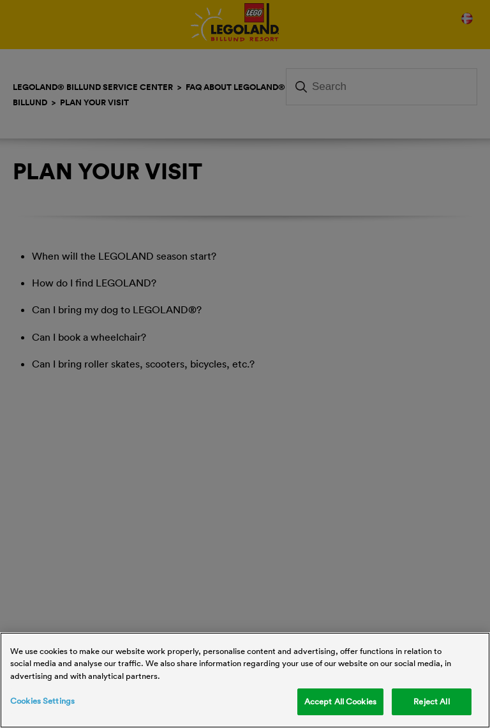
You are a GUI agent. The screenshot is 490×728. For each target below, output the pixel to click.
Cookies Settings (42, 700)
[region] (245, 680)
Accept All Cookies (340, 701)
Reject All (431, 701)
